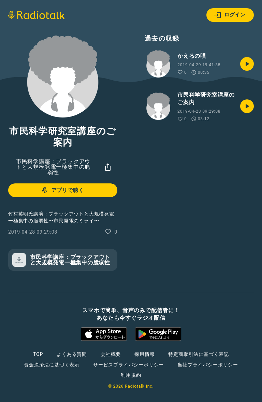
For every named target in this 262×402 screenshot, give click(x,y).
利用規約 (131, 375)
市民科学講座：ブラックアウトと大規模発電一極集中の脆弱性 (53, 167)
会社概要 (111, 354)
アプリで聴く (62, 190)
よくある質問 (72, 354)
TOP (38, 354)
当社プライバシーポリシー (207, 365)
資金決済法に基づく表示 (51, 365)
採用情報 (144, 354)
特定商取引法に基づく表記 (198, 354)
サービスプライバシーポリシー (128, 365)
